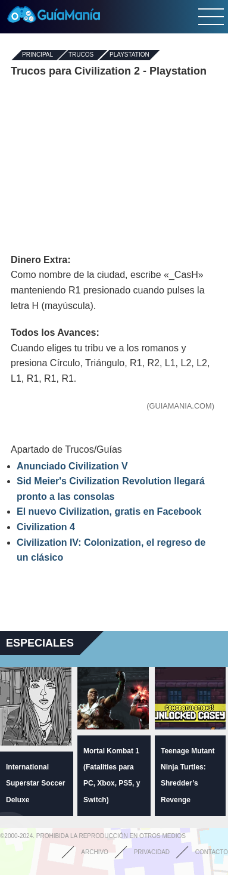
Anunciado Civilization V (72, 466)
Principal (37, 55)
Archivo (94, 852)
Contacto (211, 852)
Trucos (80, 55)
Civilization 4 (46, 527)
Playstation (129, 55)
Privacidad (152, 852)
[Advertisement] (114, 165)
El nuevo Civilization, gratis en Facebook (109, 511)
